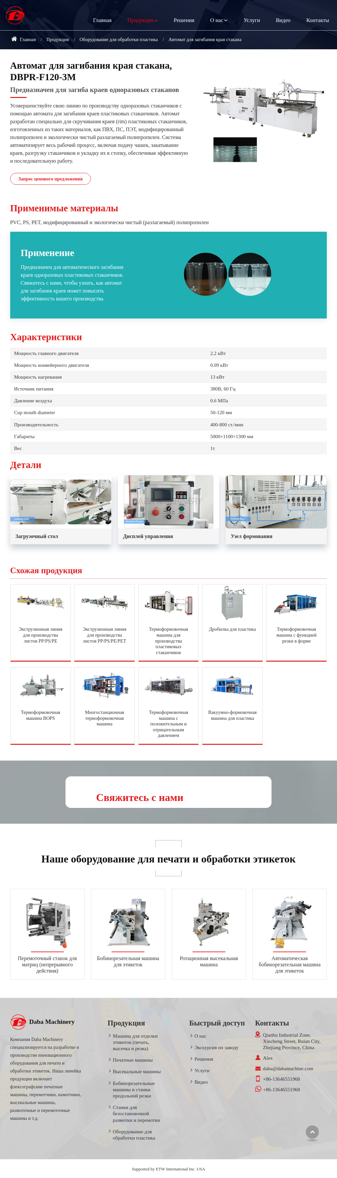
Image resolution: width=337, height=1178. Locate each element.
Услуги (252, 20)
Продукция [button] (140, 20)
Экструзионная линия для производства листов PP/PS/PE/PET (104, 634)
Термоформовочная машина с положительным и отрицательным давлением (168, 724)
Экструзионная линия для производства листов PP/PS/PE (41, 634)
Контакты (317, 20)
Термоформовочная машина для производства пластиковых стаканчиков (168, 640)
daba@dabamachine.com (288, 1068)
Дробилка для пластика (232, 629)
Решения (184, 20)
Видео (283, 20)
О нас (200, 1036)
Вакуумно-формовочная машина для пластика (232, 715)
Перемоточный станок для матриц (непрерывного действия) (47, 964)
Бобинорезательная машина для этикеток (128, 961)
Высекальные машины (137, 1071)
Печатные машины (133, 1060)
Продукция (57, 39)
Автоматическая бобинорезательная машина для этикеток (290, 964)
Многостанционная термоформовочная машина (104, 718)
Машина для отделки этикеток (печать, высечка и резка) (135, 1042)
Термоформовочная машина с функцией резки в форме (296, 634)
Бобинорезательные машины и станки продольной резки (134, 1089)
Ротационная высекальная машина (209, 961)
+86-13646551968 (281, 1079)
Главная (102, 20)
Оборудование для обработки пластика (119, 39)
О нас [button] (216, 20)
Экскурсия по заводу (216, 1047)
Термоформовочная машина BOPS (40, 715)
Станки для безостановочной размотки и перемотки (136, 1113)
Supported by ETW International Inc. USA (168, 1168)
